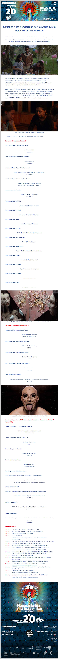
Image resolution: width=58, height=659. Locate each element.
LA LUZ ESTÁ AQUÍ (17, 535)
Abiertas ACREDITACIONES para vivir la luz (22, 555)
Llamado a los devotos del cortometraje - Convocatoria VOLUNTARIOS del (29, 574)
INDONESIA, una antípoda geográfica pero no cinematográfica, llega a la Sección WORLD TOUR (31, 567)
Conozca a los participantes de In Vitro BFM (22, 533)
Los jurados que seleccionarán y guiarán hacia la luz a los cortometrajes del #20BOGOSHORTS (29, 538)
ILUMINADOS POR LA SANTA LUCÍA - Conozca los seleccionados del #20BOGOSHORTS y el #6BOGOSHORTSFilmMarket (29, 564)
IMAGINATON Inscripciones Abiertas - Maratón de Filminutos (26, 543)
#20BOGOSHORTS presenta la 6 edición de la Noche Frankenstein (27, 531)
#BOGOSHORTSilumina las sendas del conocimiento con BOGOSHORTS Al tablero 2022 (33, 541)
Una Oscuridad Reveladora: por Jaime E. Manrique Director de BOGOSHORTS (30, 547)
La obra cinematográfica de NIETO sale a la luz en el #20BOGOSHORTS (29, 549)
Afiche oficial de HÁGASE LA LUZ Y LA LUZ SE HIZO (25, 577)
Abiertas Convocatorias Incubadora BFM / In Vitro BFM (25, 572)
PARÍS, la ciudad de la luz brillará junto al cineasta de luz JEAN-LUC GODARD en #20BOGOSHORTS (31, 558)
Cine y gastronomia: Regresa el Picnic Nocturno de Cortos (25, 529)
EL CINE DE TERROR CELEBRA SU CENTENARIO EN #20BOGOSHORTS (30, 545)
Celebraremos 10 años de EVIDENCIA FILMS (23, 570)
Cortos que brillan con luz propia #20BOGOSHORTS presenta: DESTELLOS (30, 561)
